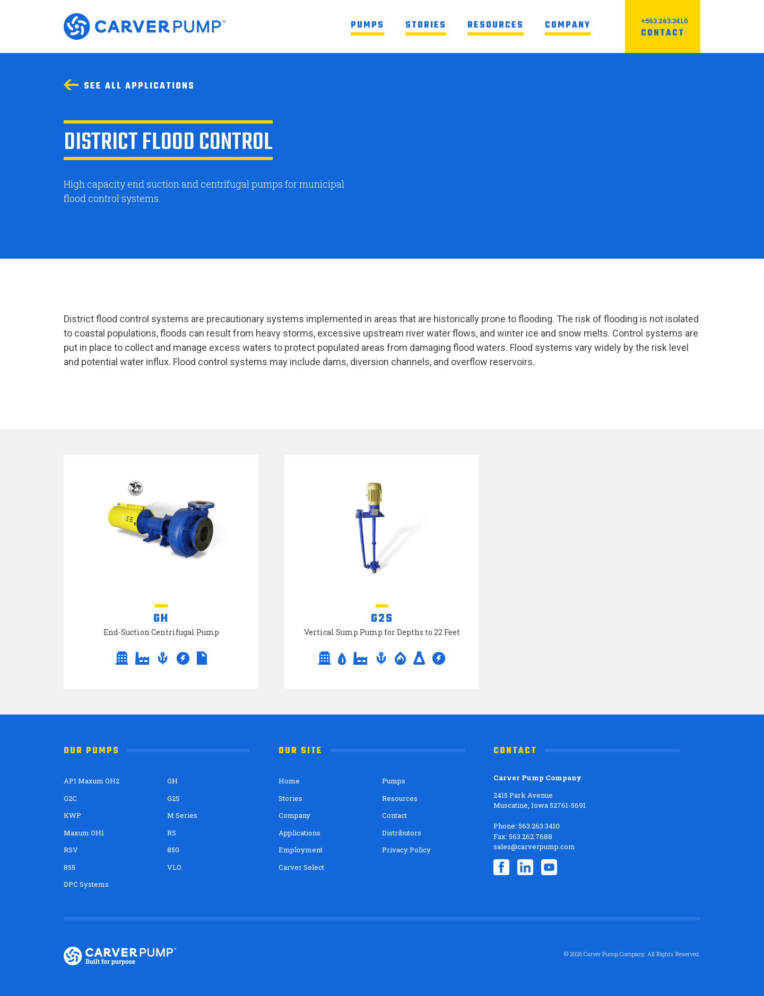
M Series (182, 815)
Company (568, 25)
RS (171, 833)
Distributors (401, 833)
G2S (173, 798)
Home (289, 781)
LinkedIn (525, 867)
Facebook (501, 867)
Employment (301, 849)
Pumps (367, 25)
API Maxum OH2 (91, 781)
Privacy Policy (406, 849)
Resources (495, 25)
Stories (425, 25)
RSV (71, 849)
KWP (72, 815)
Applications (299, 833)
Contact (662, 33)
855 (69, 867)
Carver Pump (144, 26)
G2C (70, 798)
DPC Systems (86, 884)
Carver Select (301, 867)
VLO (174, 867)
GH (172, 781)
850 (173, 849)
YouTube (549, 867)
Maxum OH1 (84, 833)
